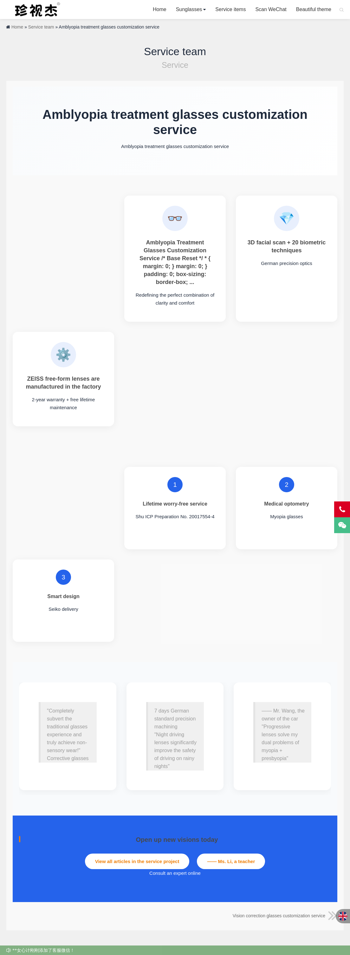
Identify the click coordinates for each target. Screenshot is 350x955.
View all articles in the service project (137, 861)
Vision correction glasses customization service (285, 916)
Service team (41, 26)
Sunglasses (189, 9)
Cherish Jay (35, 9)
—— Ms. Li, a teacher (231, 861)
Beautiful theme (313, 9)
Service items (230, 9)
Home (159, 9)
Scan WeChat (270, 9)
